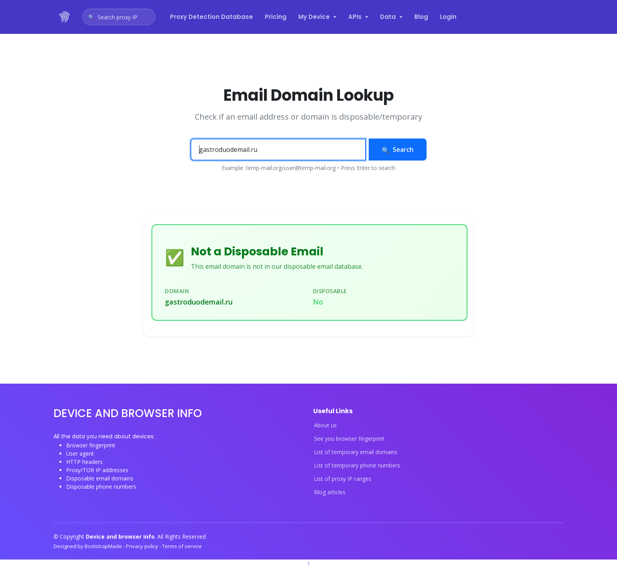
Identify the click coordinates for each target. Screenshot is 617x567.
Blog (421, 17)
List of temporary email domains (355, 452)
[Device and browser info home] (65, 17)
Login (448, 17)
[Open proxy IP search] (118, 17)
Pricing (275, 17)
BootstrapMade (104, 546)
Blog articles (329, 492)
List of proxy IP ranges (342, 479)
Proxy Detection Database (211, 17)
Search (398, 149)
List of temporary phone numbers (357, 465)
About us (325, 425)
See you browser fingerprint (349, 438)
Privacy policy (142, 546)
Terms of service (182, 546)
